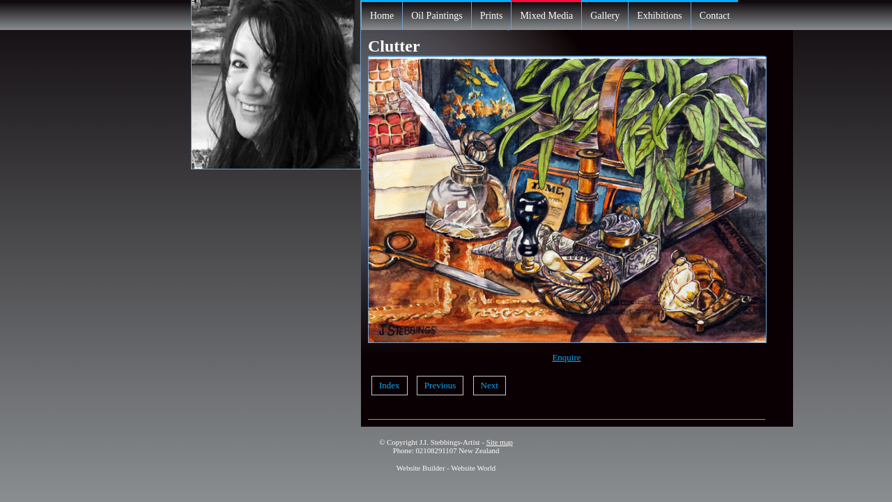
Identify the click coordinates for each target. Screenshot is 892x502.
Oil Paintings (437, 15)
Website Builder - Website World (446, 468)
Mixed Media (546, 15)
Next (489, 385)
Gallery (605, 15)
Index (389, 385)
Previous (440, 385)
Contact (715, 15)
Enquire (566, 357)
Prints (491, 15)
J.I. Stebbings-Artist (450, 442)
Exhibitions (659, 15)
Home (382, 15)
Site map (499, 442)
